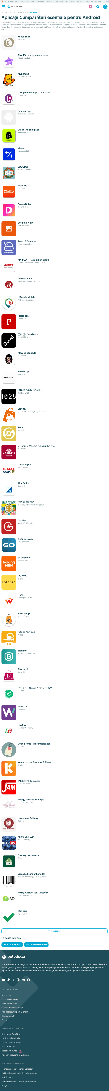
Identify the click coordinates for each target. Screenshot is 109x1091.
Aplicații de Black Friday (12, 945)
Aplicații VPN (98, 1)
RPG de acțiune (70, 1)
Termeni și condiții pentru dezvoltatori (18, 1081)
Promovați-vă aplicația (11, 1042)
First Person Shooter (38, 1)
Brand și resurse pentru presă (14, 1011)
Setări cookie (7, 1077)
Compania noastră (9, 999)
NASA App (79, 1)
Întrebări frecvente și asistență (15, 1055)
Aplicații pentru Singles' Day (36, 945)
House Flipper (60, 1)
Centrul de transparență (12, 1007)
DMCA (4, 1085)
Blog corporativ (8, 1016)
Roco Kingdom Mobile (12, 1)
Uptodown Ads (8, 1046)
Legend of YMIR (25, 1)
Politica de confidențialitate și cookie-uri (19, 1073)
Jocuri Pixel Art (88, 1)
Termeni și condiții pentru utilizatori (17, 1069)
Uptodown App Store (11, 1034)
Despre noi (6, 995)
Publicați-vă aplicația (10, 1038)
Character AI (50, 1)
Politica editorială (9, 1003)
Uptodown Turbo (12, 1050)
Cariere (4, 1020)
